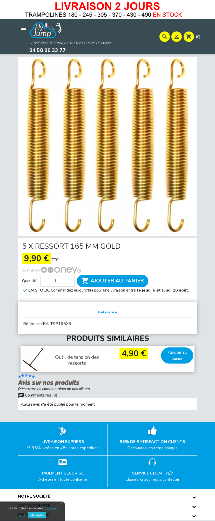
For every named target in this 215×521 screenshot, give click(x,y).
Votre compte (34, 505)
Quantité (30, 280)
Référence (32, 324)
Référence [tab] (107, 311)
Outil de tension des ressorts (77, 360)
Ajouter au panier (112, 281)
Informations (34, 515)
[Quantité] (57, 281)
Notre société (34, 496)
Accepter (37, 515)
